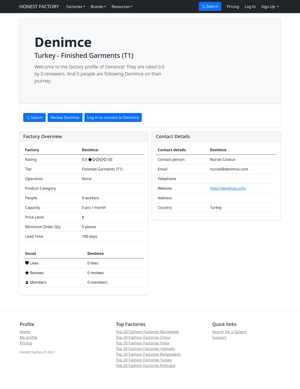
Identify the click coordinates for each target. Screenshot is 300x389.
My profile (28, 337)
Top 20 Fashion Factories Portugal (145, 365)
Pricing (233, 6)
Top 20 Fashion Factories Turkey (144, 360)
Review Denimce (65, 117)
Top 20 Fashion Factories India (142, 343)
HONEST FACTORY (39, 6)
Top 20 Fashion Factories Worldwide (147, 331)
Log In (250, 6)
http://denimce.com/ (228, 188)
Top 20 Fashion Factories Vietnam (145, 348)
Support (219, 337)
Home (25, 331)
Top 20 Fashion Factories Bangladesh (148, 354)
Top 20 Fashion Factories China (143, 337)
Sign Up (268, 6)
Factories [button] (74, 6)
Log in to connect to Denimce (113, 117)
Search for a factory (229, 331)
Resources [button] (121, 6)
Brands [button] (97, 6)
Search (210, 6)
